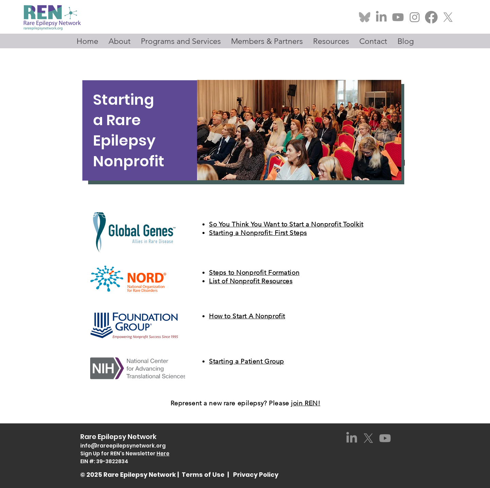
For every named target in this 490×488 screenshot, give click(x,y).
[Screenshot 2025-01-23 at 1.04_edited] (414, 17)
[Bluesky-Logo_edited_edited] (364, 17)
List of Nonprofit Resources (250, 281)
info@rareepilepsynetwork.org (123, 445)
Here (163, 453)
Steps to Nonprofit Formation (254, 272)
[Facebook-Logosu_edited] (431, 17)
